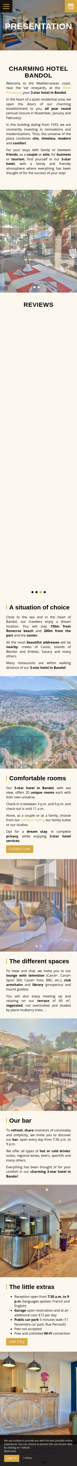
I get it (12, 1458)
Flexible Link (20, 849)
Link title (17, 1342)
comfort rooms (32, 820)
